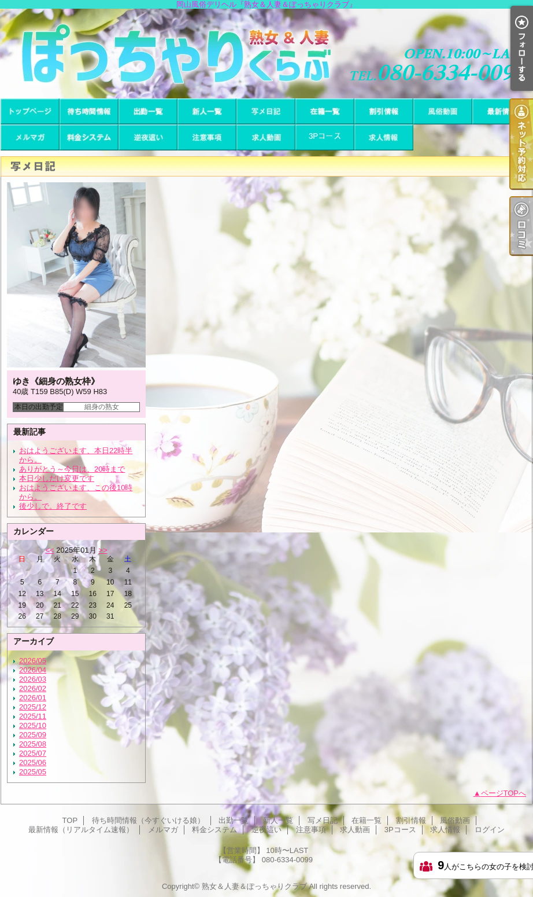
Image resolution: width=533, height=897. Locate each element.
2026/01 (32, 697)
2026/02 (32, 688)
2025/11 (32, 716)
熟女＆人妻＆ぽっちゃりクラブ (254, 886)
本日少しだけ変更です (56, 478)
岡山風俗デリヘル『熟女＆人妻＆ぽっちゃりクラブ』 (266, 53)
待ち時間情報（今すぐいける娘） (89, 111)
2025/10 (32, 725)
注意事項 (206, 137)
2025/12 (32, 707)
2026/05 (32, 660)
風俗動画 (442, 111)
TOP (30, 111)
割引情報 (383, 111)
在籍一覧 (324, 111)
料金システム (89, 137)
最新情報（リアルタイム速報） (501, 111)
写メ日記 (265, 111)
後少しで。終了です (53, 506)
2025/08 (32, 744)
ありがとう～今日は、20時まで (72, 469)
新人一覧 (206, 111)
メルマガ (30, 137)
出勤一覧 (148, 111)
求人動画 (265, 137)
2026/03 (32, 679)
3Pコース (324, 137)
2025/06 (32, 762)
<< (49, 550)
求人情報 (383, 137)
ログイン (490, 829)
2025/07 (32, 753)
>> (102, 550)
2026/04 (32, 670)
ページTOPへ (504, 793)
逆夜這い (148, 137)
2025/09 (32, 734)
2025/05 (32, 771)
